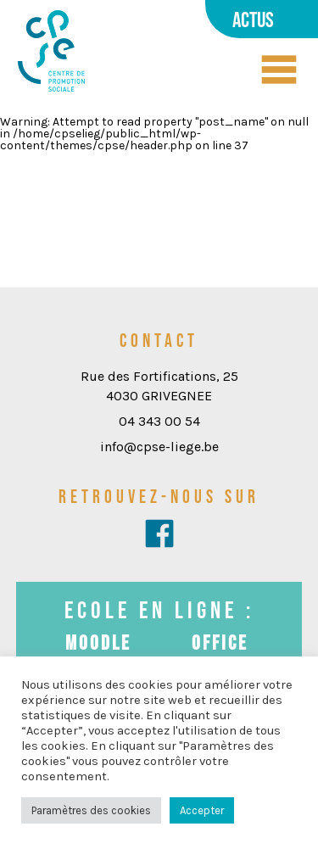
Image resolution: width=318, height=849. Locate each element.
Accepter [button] (202, 810)
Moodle (98, 642)
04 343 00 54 (159, 421)
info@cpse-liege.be (159, 446)
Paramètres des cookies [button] (91, 810)
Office (220, 642)
